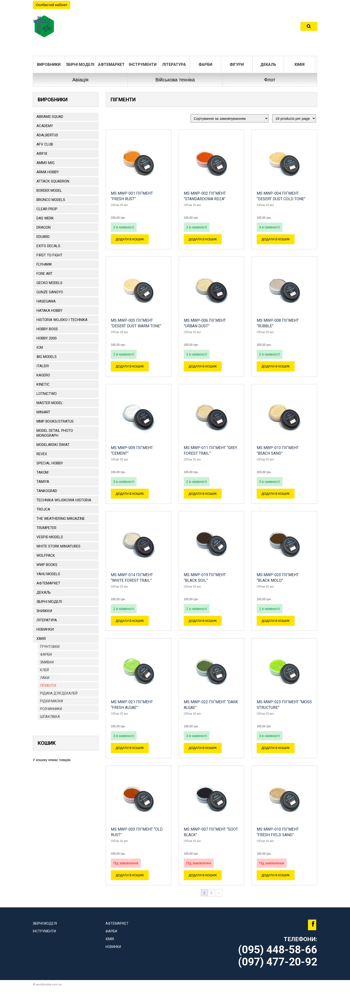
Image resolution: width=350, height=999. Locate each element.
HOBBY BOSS (47, 329)
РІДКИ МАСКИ (51, 701)
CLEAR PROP (46, 209)
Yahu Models (48, 574)
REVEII (41, 454)
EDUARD (43, 237)
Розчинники (51, 709)
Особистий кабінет (51, 5)
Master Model (49, 403)
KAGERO (43, 375)
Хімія (299, 64)
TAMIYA (42, 481)
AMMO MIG (45, 163)
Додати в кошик (131, 240)
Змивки (47, 662)
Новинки (45, 629)
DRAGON (43, 227)
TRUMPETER (46, 528)
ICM (39, 347)
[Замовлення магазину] (230, 118)
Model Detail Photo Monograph (54, 433)
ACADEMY (44, 126)
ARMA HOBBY (47, 172)
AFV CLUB (44, 144)
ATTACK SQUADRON (52, 181)
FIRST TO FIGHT (49, 255)
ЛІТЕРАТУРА (174, 64)
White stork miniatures (58, 546)
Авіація (80, 79)
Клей (44, 670)
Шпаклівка (50, 717)
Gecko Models (49, 283)
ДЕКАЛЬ (268, 64)
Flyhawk (44, 264)
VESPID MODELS (49, 537)
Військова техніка (175, 79)
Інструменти (143, 64)
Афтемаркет (111, 64)
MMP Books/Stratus (55, 421)
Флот (269, 79)
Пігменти (48, 685)
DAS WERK (45, 218)
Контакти (226, 28)
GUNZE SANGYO (49, 292)
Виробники (49, 64)
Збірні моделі (80, 64)
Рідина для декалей (59, 693)
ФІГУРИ (237, 64)
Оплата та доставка (187, 28)
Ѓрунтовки (50, 647)
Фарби (205, 64)
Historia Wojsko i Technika (62, 320)
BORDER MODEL (49, 190)
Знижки (44, 611)
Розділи (150, 28)
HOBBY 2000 (46, 338)
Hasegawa (46, 301)
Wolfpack (45, 555)
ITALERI (42, 366)
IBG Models (46, 357)
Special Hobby (49, 463)
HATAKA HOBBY (49, 310)
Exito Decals (48, 246)
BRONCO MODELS (50, 200)
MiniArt (43, 412)
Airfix (41, 153)
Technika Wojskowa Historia (63, 500)
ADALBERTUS (47, 135)
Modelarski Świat (53, 445)
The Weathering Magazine (60, 518)
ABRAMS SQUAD (49, 116)
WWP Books (46, 565)
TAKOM (42, 472)
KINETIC (43, 384)
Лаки (44, 678)
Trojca (43, 509)
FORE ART (44, 273)
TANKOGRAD (46, 491)
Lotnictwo (46, 393)
